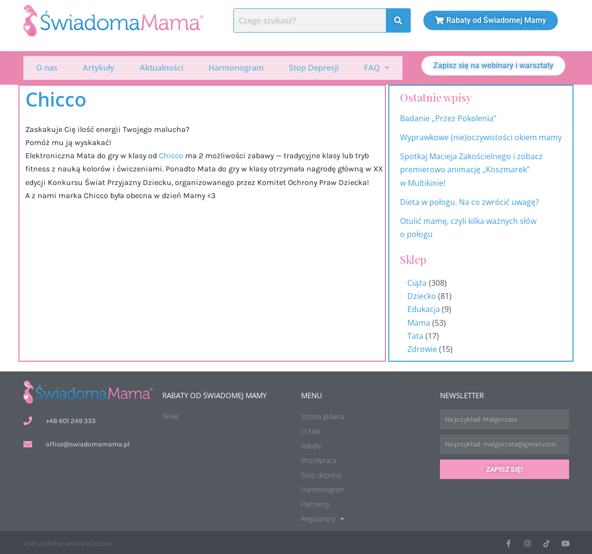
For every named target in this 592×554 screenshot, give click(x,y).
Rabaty (311, 444)
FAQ (376, 67)
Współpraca (318, 458)
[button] (376, 67)
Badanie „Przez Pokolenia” (448, 116)
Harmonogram (236, 67)
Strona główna (322, 415)
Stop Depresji (314, 67)
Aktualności (161, 67)
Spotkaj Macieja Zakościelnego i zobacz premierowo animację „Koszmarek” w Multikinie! (471, 167)
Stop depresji (321, 473)
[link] (171, 154)
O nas (46, 67)
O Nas (310, 429)
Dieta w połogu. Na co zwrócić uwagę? (469, 200)
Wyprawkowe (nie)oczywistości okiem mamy (482, 135)
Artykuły (99, 67)
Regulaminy (322, 517)
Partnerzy (315, 502)
